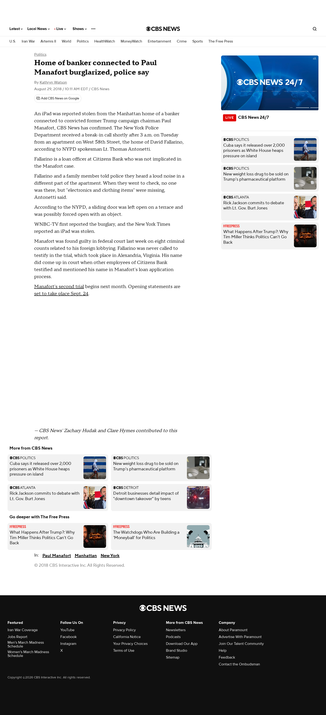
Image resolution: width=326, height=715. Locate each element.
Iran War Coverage (23, 630)
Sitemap (172, 657)
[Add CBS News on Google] (57, 98)
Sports (197, 41)
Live (61, 28)
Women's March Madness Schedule (28, 654)
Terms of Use (123, 650)
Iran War (28, 41)
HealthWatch (104, 41)
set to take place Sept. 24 (61, 294)
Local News (38, 29)
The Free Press (220, 41)
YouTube (67, 630)
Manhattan (86, 555)
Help (223, 650)
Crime (182, 41)
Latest (16, 29)
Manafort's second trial (59, 287)
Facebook (68, 637)
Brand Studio (176, 650)
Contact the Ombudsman (239, 664)
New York (110, 555)
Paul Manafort (56, 555)
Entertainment (159, 41)
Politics (83, 41)
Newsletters (176, 630)
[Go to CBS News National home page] (163, 28)
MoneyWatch (131, 41)
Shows (80, 29)
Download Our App (182, 644)
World (66, 41)
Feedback (227, 657)
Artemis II (48, 41)
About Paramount (233, 630)
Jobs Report (17, 637)
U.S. (12, 41)
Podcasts (173, 637)
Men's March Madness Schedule (26, 644)
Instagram (68, 644)
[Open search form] (315, 29)
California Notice (127, 637)
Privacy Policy (124, 630)
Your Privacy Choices (130, 644)
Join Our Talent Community (241, 644)
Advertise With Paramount (240, 637)
